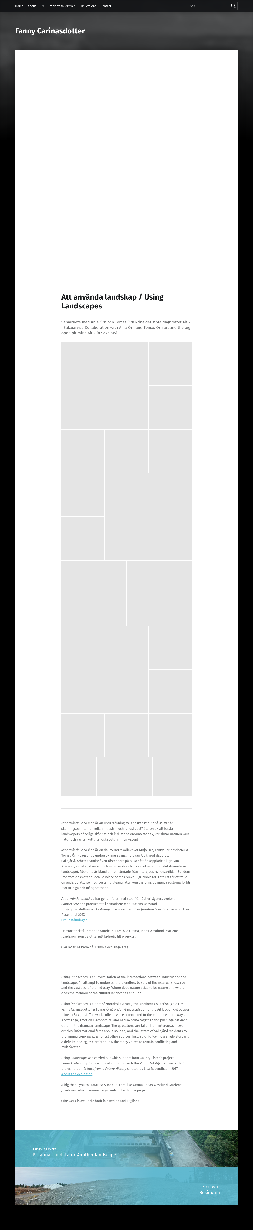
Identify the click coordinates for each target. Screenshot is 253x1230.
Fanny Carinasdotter (50, 31)
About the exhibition (77, 1074)
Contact (106, 6)
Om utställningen (74, 920)
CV (42, 6)
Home (19, 6)
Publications (87, 6)
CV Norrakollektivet (62, 6)
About (32, 6)
